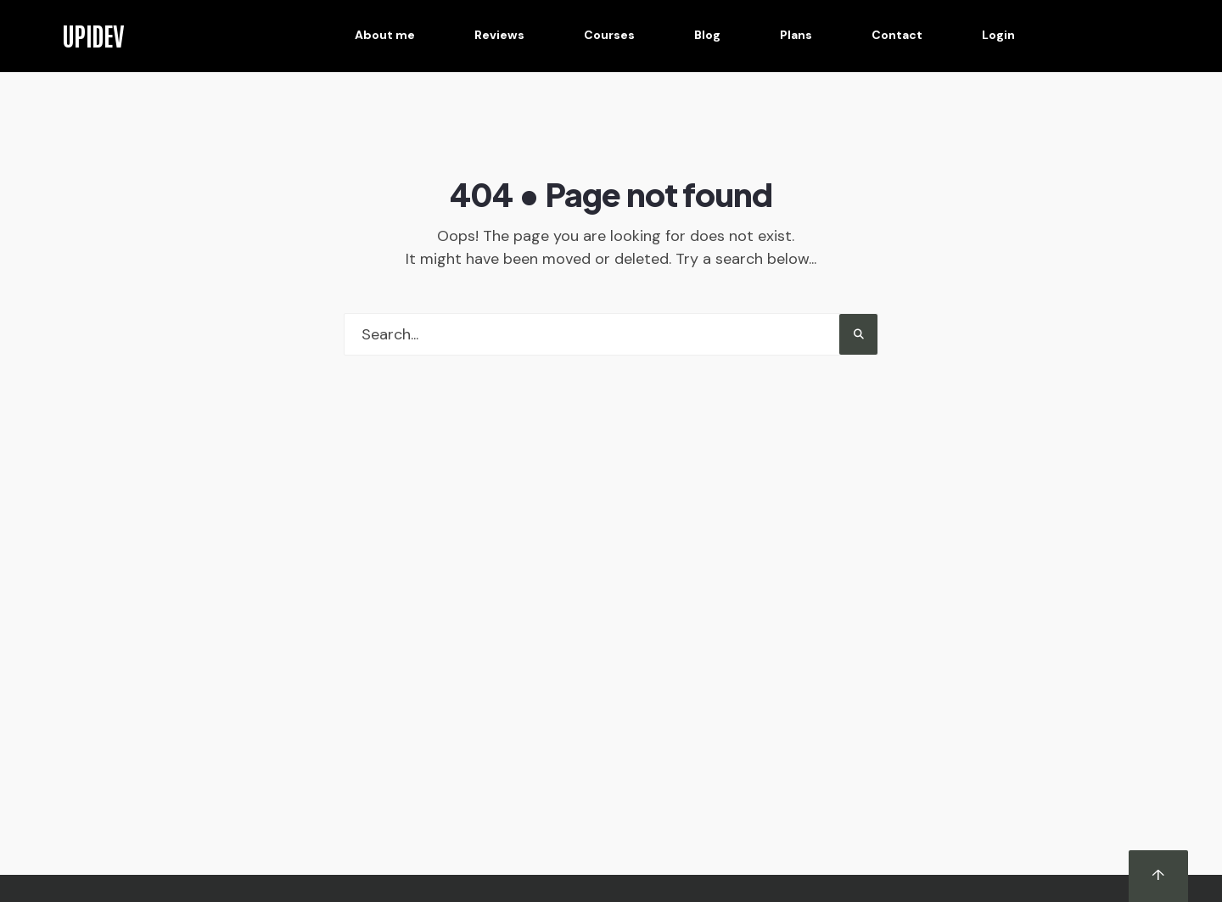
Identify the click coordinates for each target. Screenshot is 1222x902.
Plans (796, 34)
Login (998, 34)
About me (385, 34)
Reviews (499, 34)
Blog (707, 34)
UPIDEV (93, 34)
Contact (897, 34)
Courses (609, 34)
